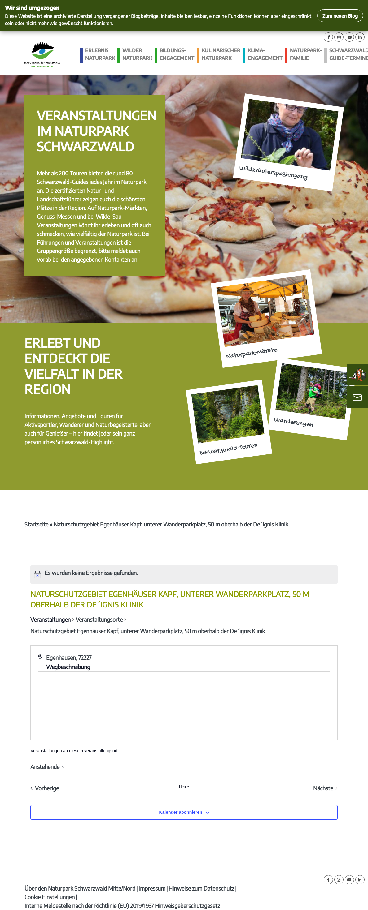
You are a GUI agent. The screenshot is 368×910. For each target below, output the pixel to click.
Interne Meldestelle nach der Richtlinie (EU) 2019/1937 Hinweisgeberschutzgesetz (122, 905)
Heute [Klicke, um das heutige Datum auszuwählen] (184, 787)
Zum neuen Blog (340, 16)
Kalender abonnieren (180, 812)
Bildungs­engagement (177, 54)
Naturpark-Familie (306, 54)
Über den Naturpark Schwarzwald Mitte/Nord (79, 888)
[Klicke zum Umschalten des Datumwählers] (47, 767)
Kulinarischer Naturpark (221, 54)
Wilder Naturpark (137, 54)
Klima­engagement (265, 54)
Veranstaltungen (50, 619)
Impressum (151, 888)
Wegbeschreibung (68, 666)
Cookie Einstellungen (49, 896)
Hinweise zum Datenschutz (201, 888)
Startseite (36, 524)
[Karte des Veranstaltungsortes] (183, 702)
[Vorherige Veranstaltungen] (44, 788)
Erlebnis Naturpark (100, 54)
